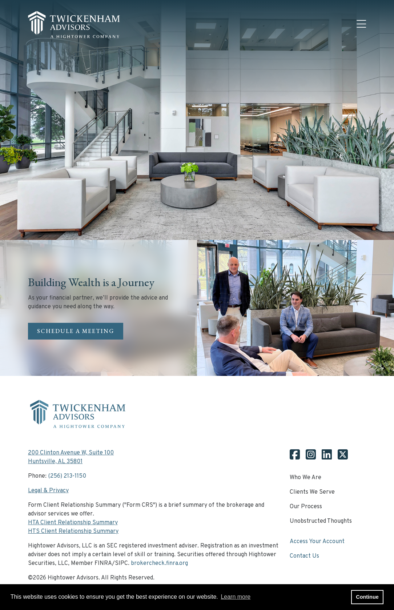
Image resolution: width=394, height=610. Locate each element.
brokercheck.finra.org (159, 563)
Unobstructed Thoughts (321, 521)
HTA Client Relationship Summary (73, 522)
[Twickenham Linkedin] (324, 457)
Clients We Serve (312, 492)
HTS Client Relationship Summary (73, 531)
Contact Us (304, 556)
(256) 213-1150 (67, 476)
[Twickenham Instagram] (308, 457)
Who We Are (305, 477)
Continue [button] (367, 597)
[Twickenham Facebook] (295, 457)
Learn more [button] (235, 597)
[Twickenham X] (340, 457)
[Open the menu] (361, 25)
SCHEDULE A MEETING (75, 331)
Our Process (306, 506)
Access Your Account (317, 541)
